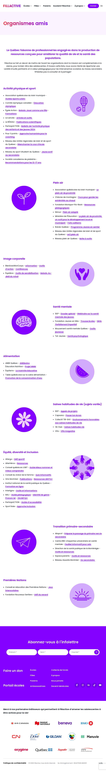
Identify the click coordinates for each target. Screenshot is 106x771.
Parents (47, 6)
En (102, 6)
